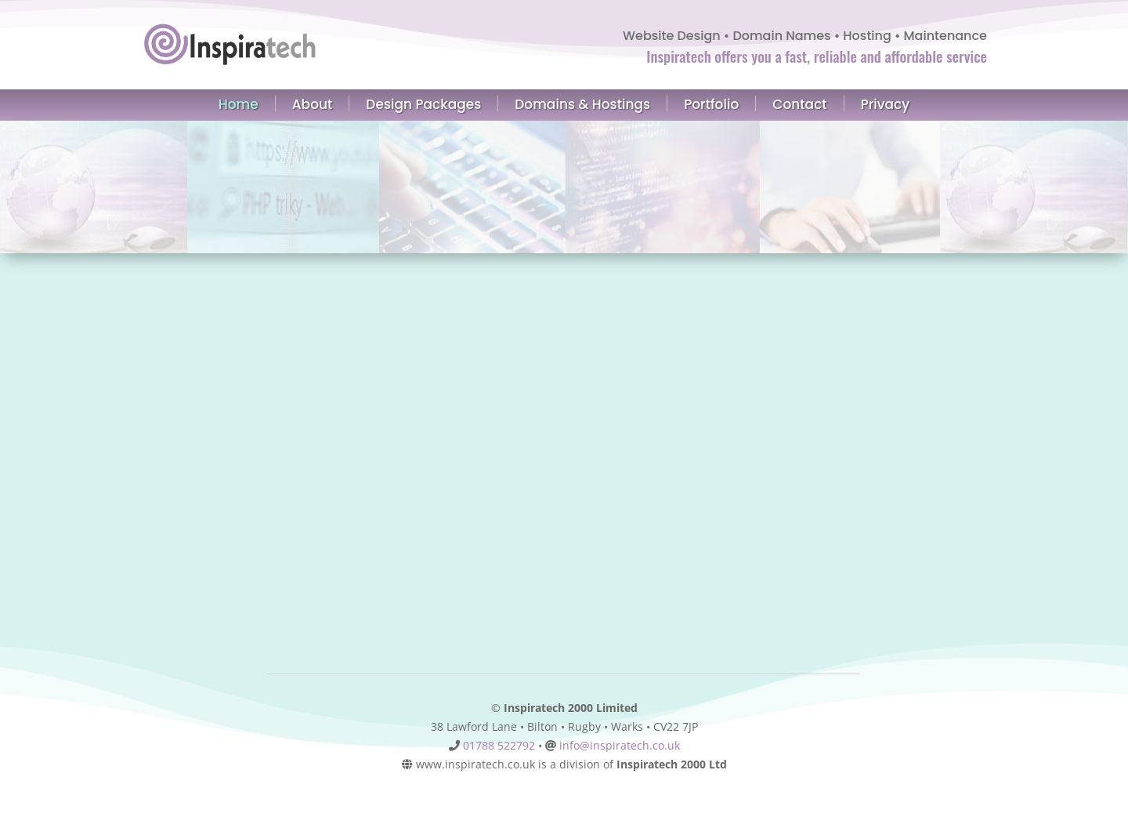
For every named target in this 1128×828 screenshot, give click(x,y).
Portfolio (711, 103)
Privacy (885, 105)
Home (238, 103)
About (312, 103)
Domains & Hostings (582, 103)
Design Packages (423, 103)
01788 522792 (499, 745)
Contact (799, 103)
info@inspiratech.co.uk (619, 745)
